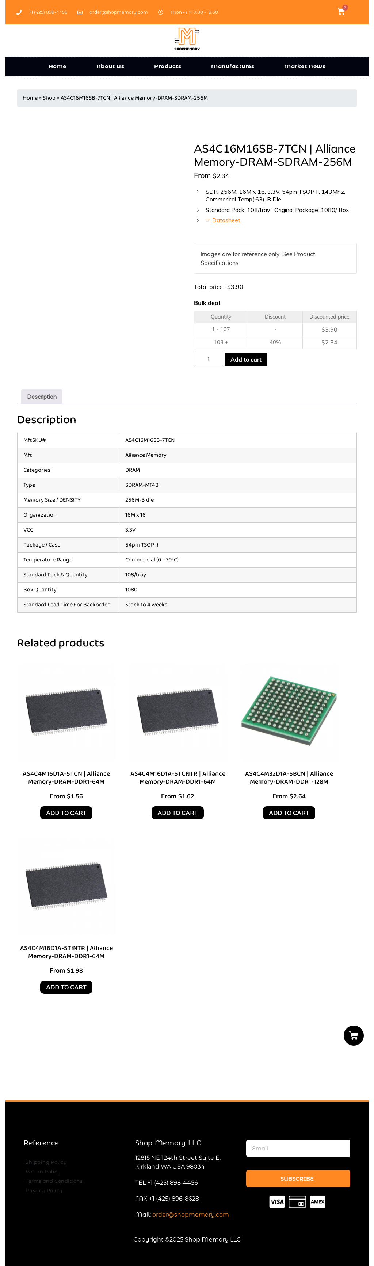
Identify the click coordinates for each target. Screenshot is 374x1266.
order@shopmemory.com (190, 1214)
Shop (49, 98)
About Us (110, 66)
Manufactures (232, 66)
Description (42, 396)
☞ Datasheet (223, 220)
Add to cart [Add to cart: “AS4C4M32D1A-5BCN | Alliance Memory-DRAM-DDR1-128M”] (289, 813)
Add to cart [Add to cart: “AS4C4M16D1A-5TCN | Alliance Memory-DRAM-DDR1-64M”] (66, 813)
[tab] (41, 396)
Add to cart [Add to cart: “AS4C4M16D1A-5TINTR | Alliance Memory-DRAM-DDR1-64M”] (66, 987)
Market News (304, 66)
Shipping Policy (46, 1162)
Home (57, 66)
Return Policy (43, 1171)
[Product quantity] (208, 359)
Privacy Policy (44, 1190)
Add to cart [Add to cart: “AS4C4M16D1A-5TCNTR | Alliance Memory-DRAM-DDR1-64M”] (177, 813)
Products (167, 66)
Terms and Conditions (54, 1181)
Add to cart (246, 359)
